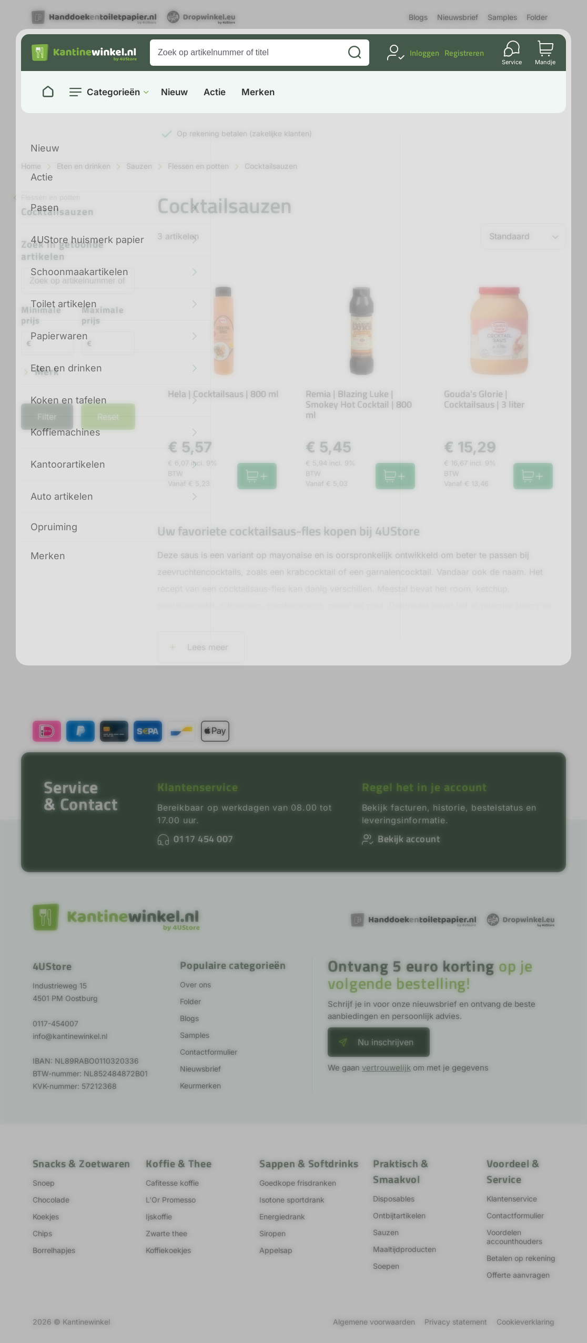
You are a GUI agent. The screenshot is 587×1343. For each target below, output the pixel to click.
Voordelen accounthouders (514, 1237)
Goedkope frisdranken (297, 1182)
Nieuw (174, 92)
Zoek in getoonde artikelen (62, 251)
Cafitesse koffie (172, 1182)
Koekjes (46, 1216)
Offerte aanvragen (518, 1274)
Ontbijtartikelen (399, 1215)
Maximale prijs (103, 316)
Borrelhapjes (54, 1250)
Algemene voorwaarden (374, 1321)
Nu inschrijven (385, 1042)
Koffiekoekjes (168, 1250)
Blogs (418, 17)
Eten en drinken (83, 165)
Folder (537, 17)
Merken (258, 92)
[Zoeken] (354, 52)
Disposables (393, 1198)
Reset (108, 416)
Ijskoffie (159, 1216)
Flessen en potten (198, 165)
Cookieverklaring (525, 1321)
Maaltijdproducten (404, 1249)
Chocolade (51, 1199)
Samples (502, 17)
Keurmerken (200, 1085)
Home (31, 165)
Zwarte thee (166, 1233)
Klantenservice (197, 787)
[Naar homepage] (48, 92)
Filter (47, 416)
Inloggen (424, 53)
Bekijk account (409, 839)
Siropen (272, 1233)
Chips (42, 1233)
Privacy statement (455, 1321)
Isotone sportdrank (292, 1199)
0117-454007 (55, 1023)
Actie (215, 92)
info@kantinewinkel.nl (70, 1036)
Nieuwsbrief (457, 17)
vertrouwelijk (386, 1068)
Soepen (386, 1265)
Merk (47, 372)
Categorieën (113, 92)
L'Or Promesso (171, 1199)
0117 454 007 (204, 839)
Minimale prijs (41, 316)
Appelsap (275, 1250)
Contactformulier (208, 1051)
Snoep (44, 1182)
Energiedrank (282, 1216)
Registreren (464, 53)
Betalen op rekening (521, 1258)
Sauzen (139, 165)
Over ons (195, 984)
